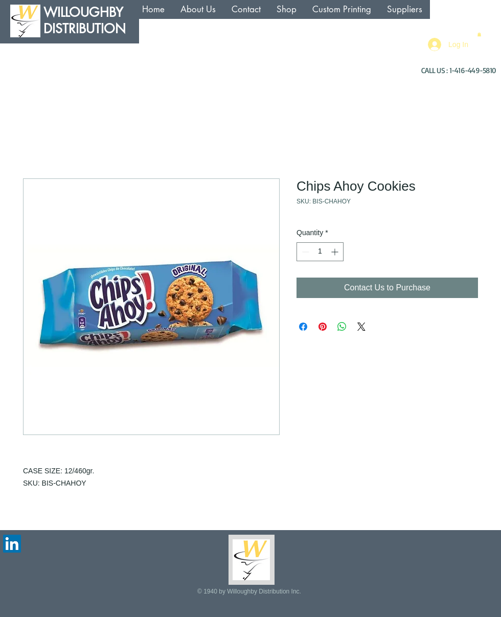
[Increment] (335, 252)
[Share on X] (361, 327)
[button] (479, 34)
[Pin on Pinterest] (322, 327)
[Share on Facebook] (303, 327)
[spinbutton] (320, 252)
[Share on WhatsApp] (342, 327)
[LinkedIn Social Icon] (12, 544)
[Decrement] (304, 252)
